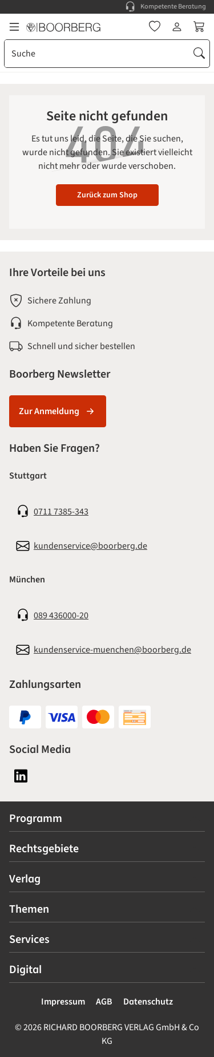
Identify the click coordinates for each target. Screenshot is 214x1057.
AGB (104, 1001)
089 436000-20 (61, 615)
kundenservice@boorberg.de (90, 546)
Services (29, 939)
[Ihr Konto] (177, 27)
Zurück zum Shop (107, 195)
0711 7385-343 (61, 511)
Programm (35, 819)
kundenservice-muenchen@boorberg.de (112, 649)
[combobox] (97, 53)
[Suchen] (199, 53)
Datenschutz (148, 1001)
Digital (25, 970)
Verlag (25, 879)
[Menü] (14, 27)
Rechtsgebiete (44, 849)
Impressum (63, 1001)
